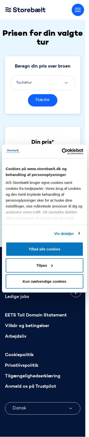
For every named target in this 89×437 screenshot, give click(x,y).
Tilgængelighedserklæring (32, 376)
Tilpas (44, 265)
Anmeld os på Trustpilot (30, 387)
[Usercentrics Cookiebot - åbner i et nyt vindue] (62, 151)
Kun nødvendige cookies (45, 281)
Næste (43, 100)
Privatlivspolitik (21, 365)
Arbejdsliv (15, 336)
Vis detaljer (64, 233)
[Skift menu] (78, 10)
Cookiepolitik (19, 355)
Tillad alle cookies (44, 249)
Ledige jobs (17, 297)
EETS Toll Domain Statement (36, 315)
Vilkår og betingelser (27, 326)
